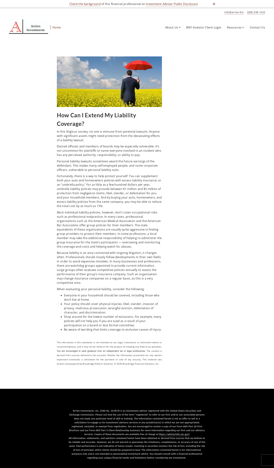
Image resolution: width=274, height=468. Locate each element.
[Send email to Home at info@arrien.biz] (233, 12)
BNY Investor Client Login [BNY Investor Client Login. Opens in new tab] (203, 27)
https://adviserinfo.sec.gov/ (174, 434)
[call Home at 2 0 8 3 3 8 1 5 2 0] (255, 12)
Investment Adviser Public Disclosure (172, 4)
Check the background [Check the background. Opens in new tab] (84, 4)
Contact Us (257, 27)
